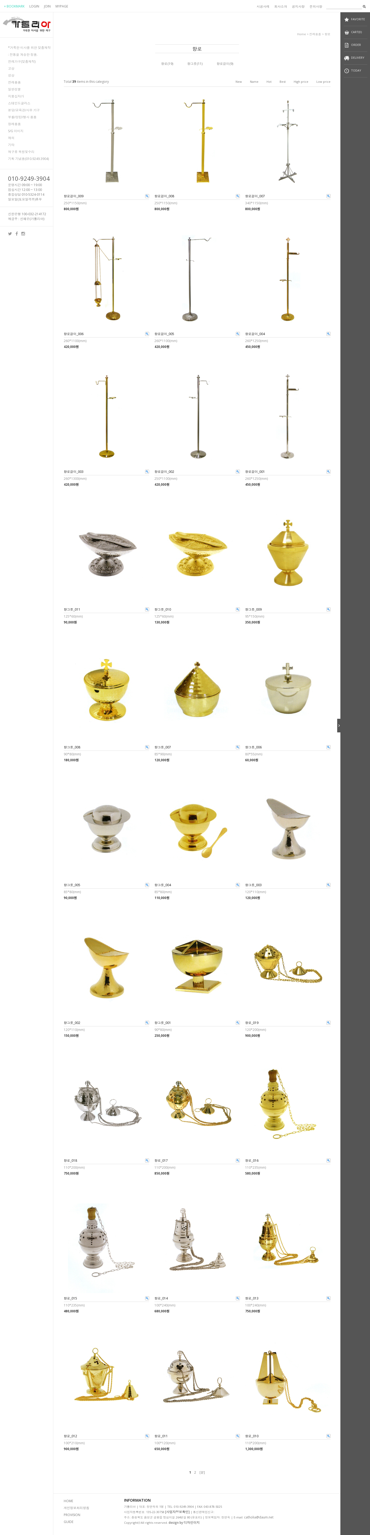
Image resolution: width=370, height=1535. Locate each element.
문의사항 (315, 6)
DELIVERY (354, 58)
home (301, 34)
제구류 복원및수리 (21, 152)
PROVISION (72, 1515)
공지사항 (298, 6)
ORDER (352, 45)
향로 (328, 34)
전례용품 (14, 82)
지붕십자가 (16, 96)
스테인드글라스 (19, 103)
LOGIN (34, 6)
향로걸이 (223, 63)
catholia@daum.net (258, 1517)
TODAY (352, 71)
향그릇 (192, 63)
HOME (68, 1501)
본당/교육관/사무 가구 (24, 110)
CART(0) (353, 32)
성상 (11, 75)
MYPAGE (61, 6)
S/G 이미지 (15, 131)
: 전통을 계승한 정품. (23, 54)
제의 (11, 138)
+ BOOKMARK (14, 6)
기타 (11, 145)
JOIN (47, 6)
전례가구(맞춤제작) (21, 61)
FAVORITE (354, 19)
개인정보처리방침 (76, 1508)
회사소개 (280, 6)
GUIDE (68, 1522)
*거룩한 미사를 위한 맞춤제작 (29, 47)
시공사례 (263, 6)
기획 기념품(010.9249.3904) (28, 158)
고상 (11, 68)
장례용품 (14, 124)
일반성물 (14, 89)
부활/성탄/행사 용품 (22, 117)
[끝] (202, 1472)
